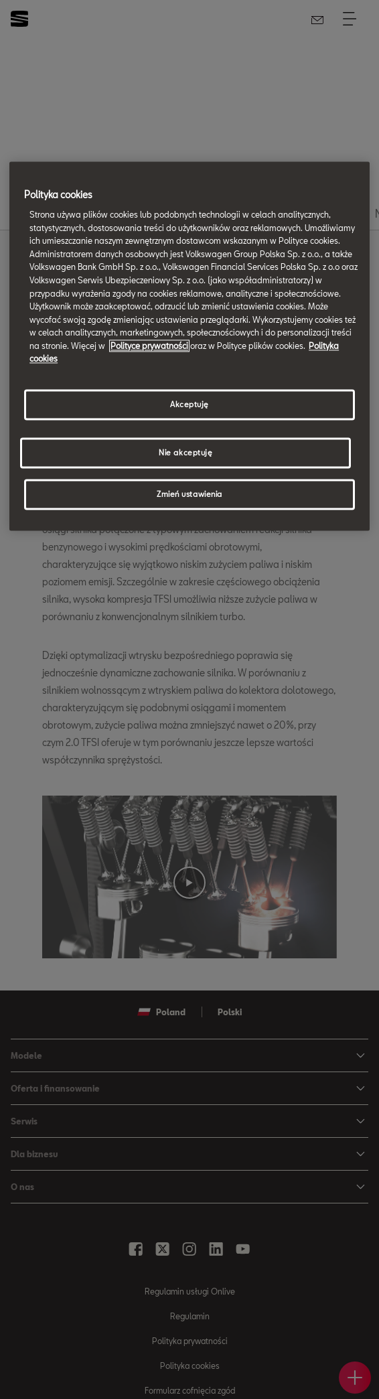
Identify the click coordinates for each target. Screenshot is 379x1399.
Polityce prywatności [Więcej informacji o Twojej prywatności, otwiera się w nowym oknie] (149, 345)
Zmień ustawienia (189, 494)
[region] (189, 346)
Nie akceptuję (185, 452)
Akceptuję (189, 404)
